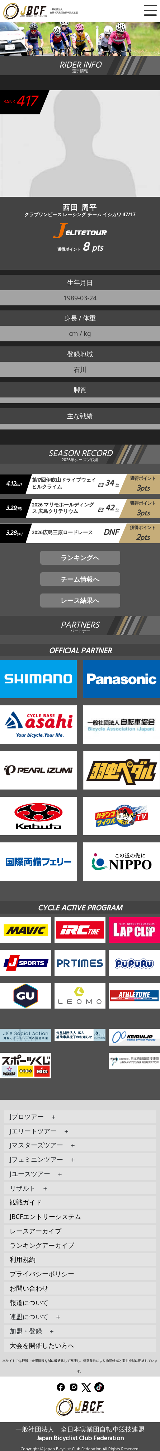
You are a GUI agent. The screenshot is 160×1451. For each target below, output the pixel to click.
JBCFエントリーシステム (45, 1216)
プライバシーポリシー (42, 1273)
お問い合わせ (29, 1288)
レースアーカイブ (35, 1231)
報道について (29, 1302)
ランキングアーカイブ (42, 1245)
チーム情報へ (80, 579)
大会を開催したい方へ (42, 1345)
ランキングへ (80, 557)
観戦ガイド (26, 1202)
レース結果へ (80, 600)
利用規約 (23, 1259)
